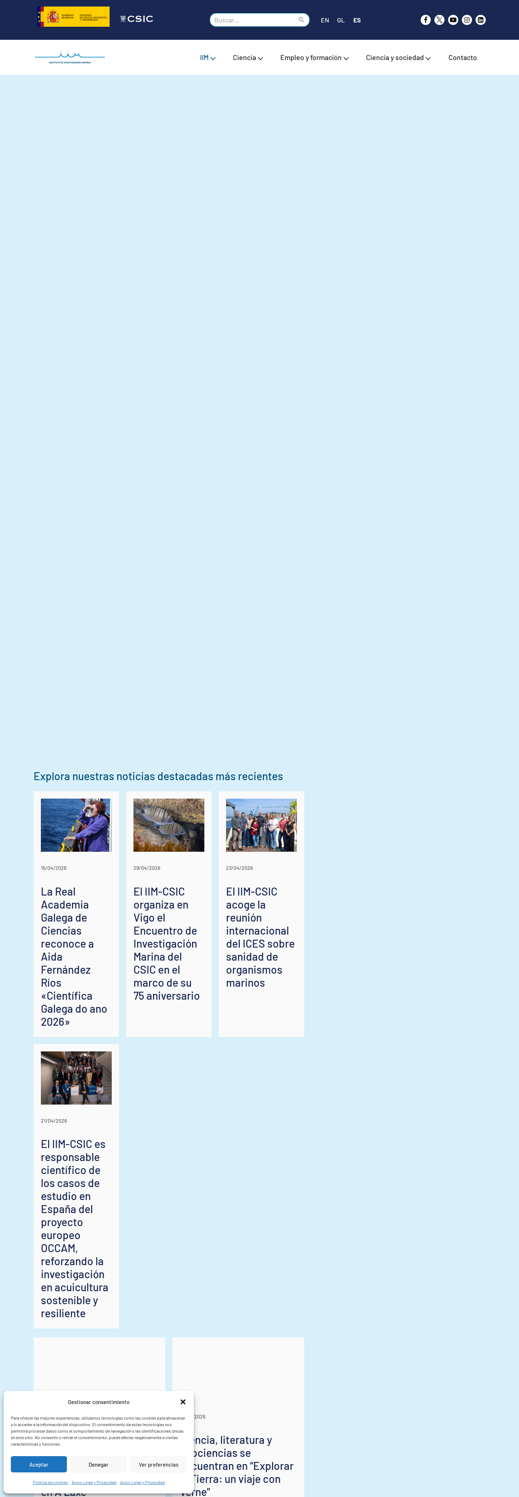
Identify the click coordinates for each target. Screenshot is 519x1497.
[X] (439, 20)
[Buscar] (251, 20)
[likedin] (481, 20)
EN (325, 20)
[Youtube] (453, 20)
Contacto (462, 57)
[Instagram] (467, 20)
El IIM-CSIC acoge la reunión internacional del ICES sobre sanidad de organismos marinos (412, 1318)
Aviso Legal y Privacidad (94, 1482)
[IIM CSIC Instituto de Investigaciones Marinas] (72, 57)
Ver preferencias (158, 1464)
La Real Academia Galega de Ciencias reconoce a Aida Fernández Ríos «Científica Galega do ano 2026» (101, 1324)
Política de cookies (50, 1482)
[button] (183, 1401)
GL (341, 20)
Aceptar (38, 1464)
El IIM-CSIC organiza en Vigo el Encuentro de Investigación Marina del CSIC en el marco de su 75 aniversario (254, 1324)
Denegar (99, 1464)
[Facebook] (426, 20)
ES (357, 20)
